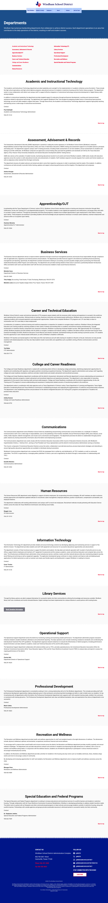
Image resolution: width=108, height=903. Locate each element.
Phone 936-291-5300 (42, 863)
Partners (68, 10)
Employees (49, 10)
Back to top (101, 123)
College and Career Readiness (20, 62)
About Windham (31, 10)
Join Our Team (77, 10)
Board (58, 10)
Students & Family (40, 10)
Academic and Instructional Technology (23, 46)
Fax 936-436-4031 (41, 867)
